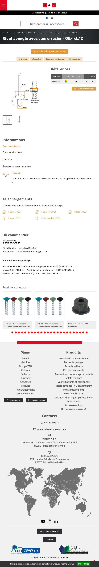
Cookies (49, 539)
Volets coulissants (73, 393)
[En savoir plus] (25, 549)
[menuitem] (47, 18)
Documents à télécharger (55, 59)
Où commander (74, 59)
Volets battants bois (73, 389)
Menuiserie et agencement (73, 358)
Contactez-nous (25, 393)
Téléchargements (25, 389)
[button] (3, 5)
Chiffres (25, 370)
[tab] (7, 120)
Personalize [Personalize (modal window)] (83, 564)
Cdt (86, 76)
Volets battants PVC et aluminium (73, 385)
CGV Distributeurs (36, 400)
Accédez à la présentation (49, 51)
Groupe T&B (25, 366)
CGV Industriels (13, 400)
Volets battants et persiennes (73, 382)
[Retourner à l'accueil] (49, 5)
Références (23, 59)
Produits (25, 385)
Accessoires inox (73, 405)
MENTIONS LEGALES (49, 531)
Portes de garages (73, 362)
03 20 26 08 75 (49, 422)
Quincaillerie (73, 401)
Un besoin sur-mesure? (73, 409)
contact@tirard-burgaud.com (49, 429)
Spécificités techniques (84, 88)
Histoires (25, 362)
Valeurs (25, 374)
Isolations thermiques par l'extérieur (73, 397)
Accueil (25, 358)
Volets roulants (73, 378)
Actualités (25, 382)
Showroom (25, 378)
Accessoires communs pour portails (74, 374)
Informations (36, 59)
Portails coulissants (73, 370)
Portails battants (74, 366)
